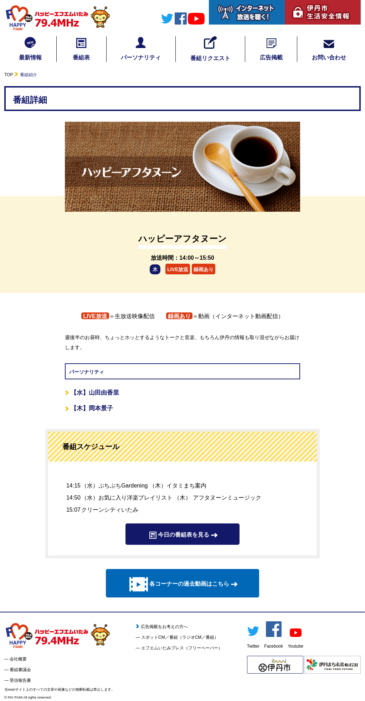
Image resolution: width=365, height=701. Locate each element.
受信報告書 (20, 680)
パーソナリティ (141, 48)
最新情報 (30, 48)
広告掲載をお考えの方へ (162, 626)
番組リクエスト (210, 48)
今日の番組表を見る (182, 535)
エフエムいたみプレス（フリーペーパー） (181, 647)
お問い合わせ (329, 48)
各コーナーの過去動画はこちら (182, 584)
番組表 (81, 48)
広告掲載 (271, 48)
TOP (8, 74)
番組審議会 (20, 669)
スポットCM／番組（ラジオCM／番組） (180, 637)
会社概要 (18, 659)
